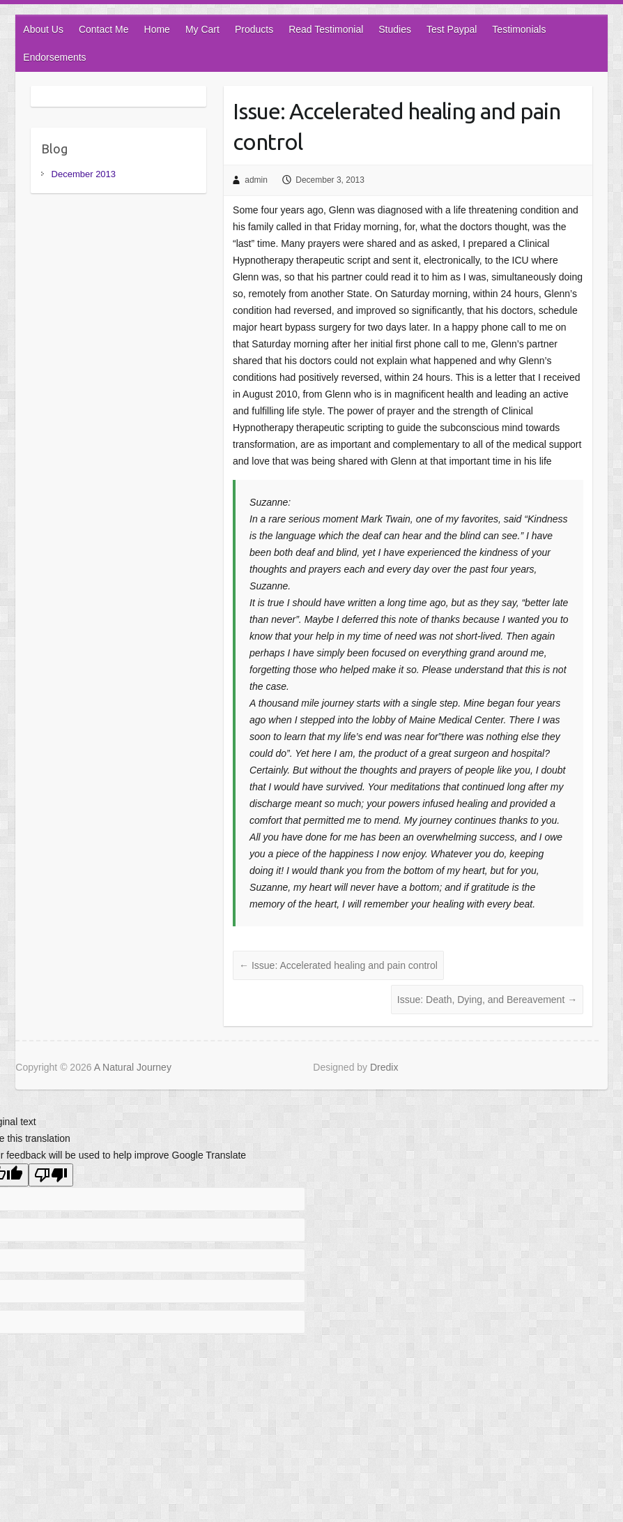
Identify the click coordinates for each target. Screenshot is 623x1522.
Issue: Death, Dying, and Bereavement (487, 999)
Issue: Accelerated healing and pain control (396, 126)
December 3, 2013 (329, 180)
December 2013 (84, 174)
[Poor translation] (51, 1174)
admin (256, 180)
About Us (43, 29)
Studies (394, 29)
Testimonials (519, 29)
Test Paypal (451, 29)
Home (157, 29)
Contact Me (104, 29)
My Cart (202, 29)
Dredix (384, 1067)
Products (254, 29)
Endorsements (54, 57)
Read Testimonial (326, 29)
